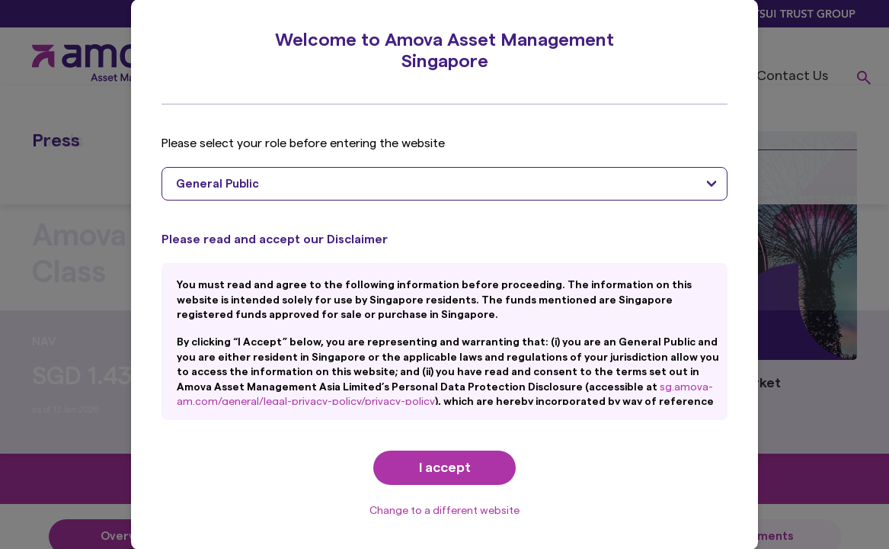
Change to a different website (444, 511)
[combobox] (444, 184)
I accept (445, 467)
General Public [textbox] (217, 184)
